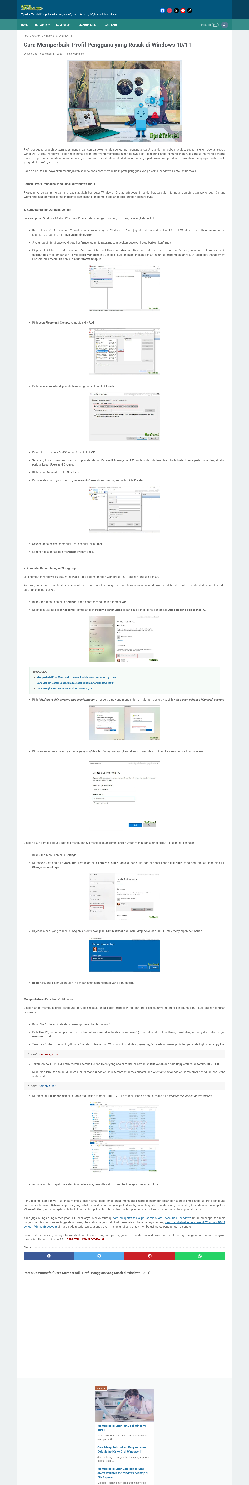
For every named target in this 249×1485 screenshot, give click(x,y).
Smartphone (89, 18)
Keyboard (192, 249)
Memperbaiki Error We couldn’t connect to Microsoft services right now (76, 716)
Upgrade (190, 335)
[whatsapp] (142, 1351)
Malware (206, 256)
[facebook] (40, 1351)
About (111, 1473)
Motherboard (181, 269)
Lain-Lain (113, 18)
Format (214, 236)
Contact (122, 1473)
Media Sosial (180, 262)
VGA (202, 335)
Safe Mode (188, 302)
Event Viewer (181, 236)
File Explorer (199, 236)
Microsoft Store (200, 262)
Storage (190, 315)
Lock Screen (180, 256)
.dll (198, 196)
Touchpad (192, 328)
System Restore (208, 315)
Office (207, 269)
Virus (198, 342)
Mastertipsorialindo (125, 1480)
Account (208, 196)
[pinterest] (108, 1351)
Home (27, 18)
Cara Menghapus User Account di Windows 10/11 (64, 727)
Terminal (178, 328)
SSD (176, 302)
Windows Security (201, 348)
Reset (214, 295)
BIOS (217, 203)
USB (214, 328)
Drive (188, 229)
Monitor (217, 262)
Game (177, 242)
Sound (198, 309)
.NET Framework (183, 196)
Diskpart (215, 222)
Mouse (196, 269)
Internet (178, 249)
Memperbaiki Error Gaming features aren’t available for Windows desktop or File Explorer (198, 119)
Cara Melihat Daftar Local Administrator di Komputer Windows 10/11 (75, 722)
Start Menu (212, 309)
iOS (175, 355)
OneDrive (179, 275)
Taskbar (207, 322)
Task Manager (191, 322)
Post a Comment (74, 58)
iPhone (185, 355)
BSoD (177, 209)
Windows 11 (180, 348)
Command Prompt (184, 222)
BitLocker (189, 209)
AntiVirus (205, 203)
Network (44, 18)
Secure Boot (217, 302)
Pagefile (192, 275)
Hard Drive (190, 242)
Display (178, 229)
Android (191, 203)
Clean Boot (206, 216)
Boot (216, 209)
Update (178, 335)
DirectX (202, 222)
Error (209, 229)
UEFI (205, 328)
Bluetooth (204, 209)
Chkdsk (191, 216)
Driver (199, 229)
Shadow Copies (182, 309)
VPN (211, 335)
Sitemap (135, 1473)
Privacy (206, 282)
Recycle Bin (180, 295)
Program (178, 289)
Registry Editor (198, 295)
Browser (178, 216)
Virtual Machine (182, 342)
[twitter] (74, 1351)
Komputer (65, 18)
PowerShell (191, 282)
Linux (205, 249)
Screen (202, 302)
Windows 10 (212, 342)
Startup (178, 315)
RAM (190, 289)
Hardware (205, 242)
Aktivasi (178, 203)
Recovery (202, 289)
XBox (218, 348)
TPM (176, 322)
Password (206, 275)
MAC (194, 256)
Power (177, 282)
